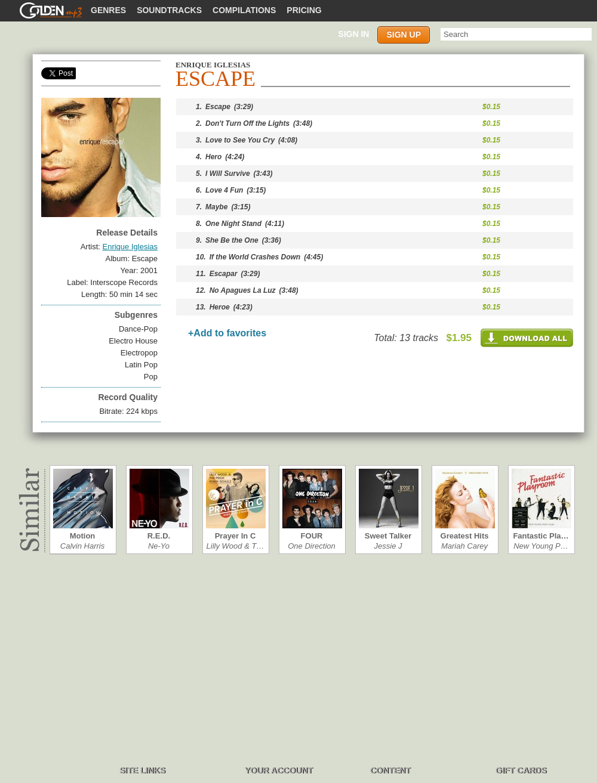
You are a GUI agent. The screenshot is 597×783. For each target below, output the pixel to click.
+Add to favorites (227, 333)
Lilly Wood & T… (235, 545)
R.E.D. (158, 535)
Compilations (244, 10)
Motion (83, 535)
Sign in (353, 34)
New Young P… (540, 545)
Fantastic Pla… (540, 535)
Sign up (403, 34)
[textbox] (516, 34)
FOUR (312, 535)
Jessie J (388, 545)
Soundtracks (169, 10)
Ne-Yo (159, 545)
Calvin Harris (82, 545)
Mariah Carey (464, 545)
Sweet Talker (388, 535)
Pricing (304, 10)
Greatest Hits (465, 535)
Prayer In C (235, 535)
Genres (108, 10)
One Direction (311, 545)
